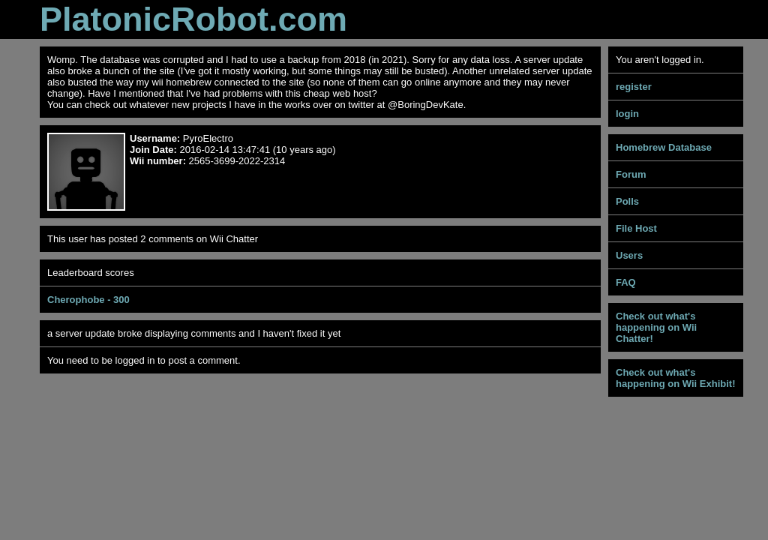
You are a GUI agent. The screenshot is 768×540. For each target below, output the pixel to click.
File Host (636, 228)
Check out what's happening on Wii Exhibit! (675, 378)
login (627, 113)
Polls (627, 201)
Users (629, 255)
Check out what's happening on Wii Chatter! (656, 327)
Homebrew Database (664, 147)
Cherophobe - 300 (88, 299)
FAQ (626, 282)
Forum (631, 174)
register (634, 86)
